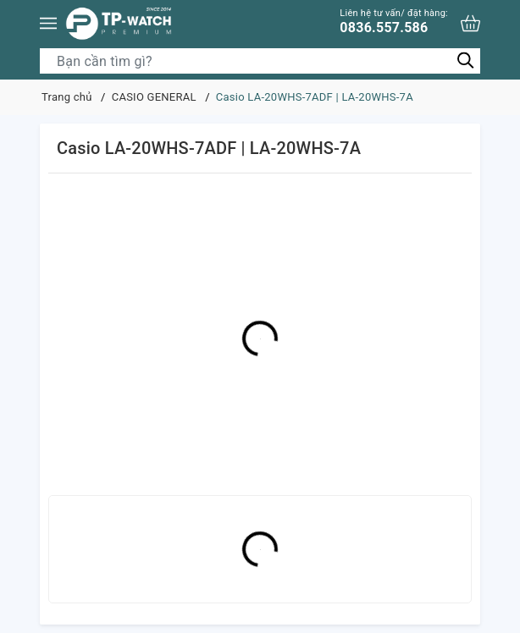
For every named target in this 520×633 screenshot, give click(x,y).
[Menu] (48, 23)
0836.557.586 (394, 22)
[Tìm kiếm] (465, 60)
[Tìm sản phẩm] (260, 61)
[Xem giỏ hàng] (470, 23)
